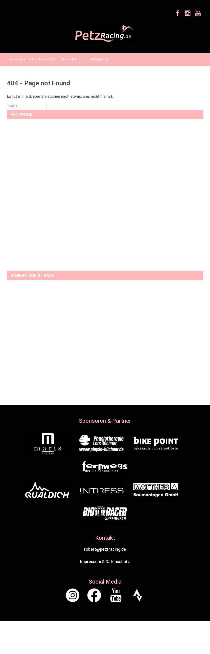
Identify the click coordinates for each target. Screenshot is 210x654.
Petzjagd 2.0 (100, 59)
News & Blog (72, 59)
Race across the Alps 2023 (32, 59)
